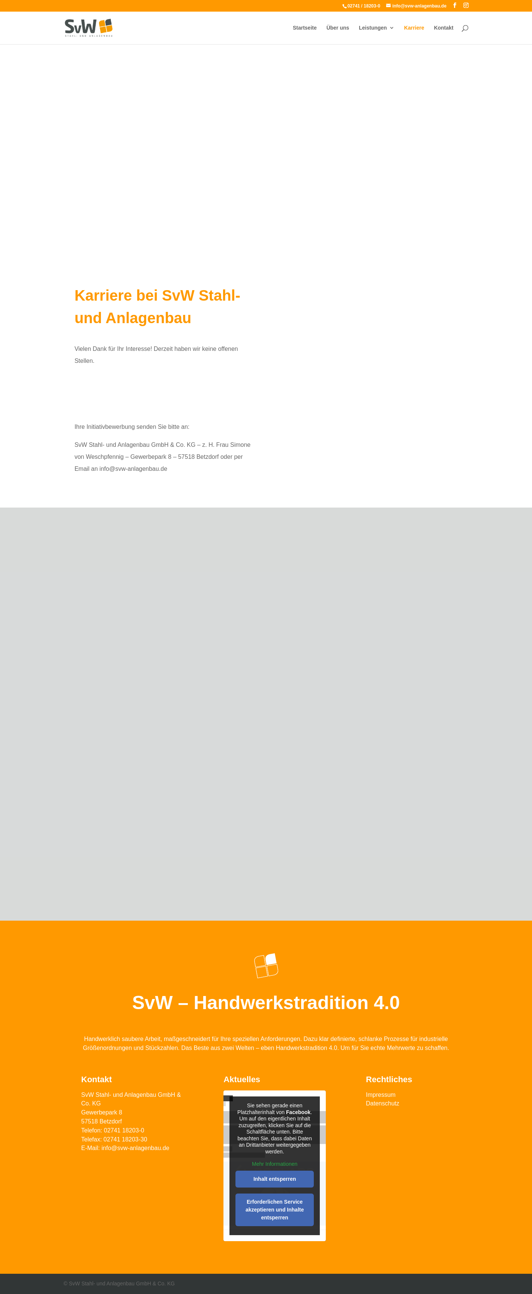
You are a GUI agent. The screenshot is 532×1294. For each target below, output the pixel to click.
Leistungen (373, 28)
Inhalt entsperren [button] (274, 1179)
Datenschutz (382, 1103)
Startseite (305, 28)
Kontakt (443, 28)
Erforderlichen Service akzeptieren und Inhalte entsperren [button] (275, 1210)
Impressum (381, 1095)
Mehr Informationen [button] (274, 1164)
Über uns (338, 28)
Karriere (414, 28)
